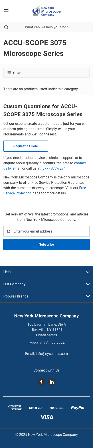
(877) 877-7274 (53, 168)
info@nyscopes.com (52, 354)
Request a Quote (25, 146)
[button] (46, 73)
